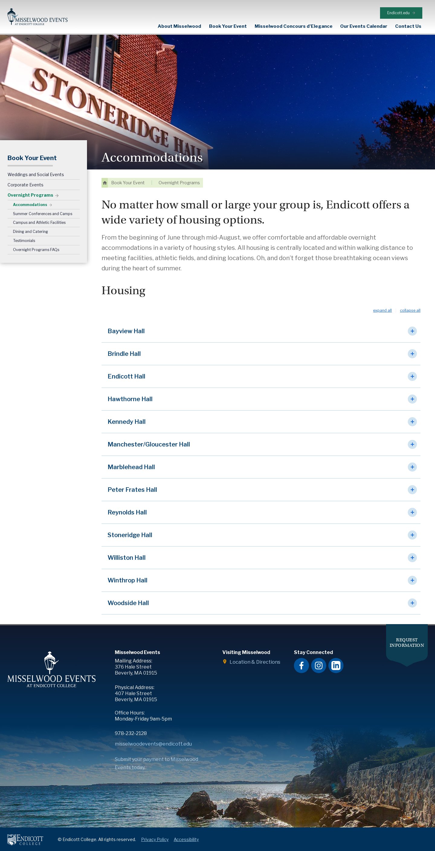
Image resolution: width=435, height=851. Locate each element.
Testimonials (24, 232)
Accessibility (186, 830)
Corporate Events (26, 176)
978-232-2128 (131, 724)
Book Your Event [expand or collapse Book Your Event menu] (228, 26)
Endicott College (25, 831)
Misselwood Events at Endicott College (37, 16)
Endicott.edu (406, 5)
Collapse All (410, 302)
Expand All (382, 302)
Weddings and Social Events (36, 165)
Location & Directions (255, 653)
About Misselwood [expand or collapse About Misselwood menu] (179, 26)
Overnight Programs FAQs (36, 241)
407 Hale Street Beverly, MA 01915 (136, 688)
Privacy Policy (155, 830)
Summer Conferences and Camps (42, 205)
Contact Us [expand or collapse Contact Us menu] (408, 26)
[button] (261, 322)
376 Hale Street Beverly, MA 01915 (136, 661)
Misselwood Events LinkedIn (335, 656)
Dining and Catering (30, 223)
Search (430, 26)
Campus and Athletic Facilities (39, 214)
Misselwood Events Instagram (318, 656)
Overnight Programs (30, 186)
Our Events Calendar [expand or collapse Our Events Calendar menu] (363, 26)
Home (105, 174)
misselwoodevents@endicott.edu (153, 735)
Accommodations (30, 196)
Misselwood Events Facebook (301, 656)
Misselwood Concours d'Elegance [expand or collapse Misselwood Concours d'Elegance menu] (294, 26)
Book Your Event (32, 149)
